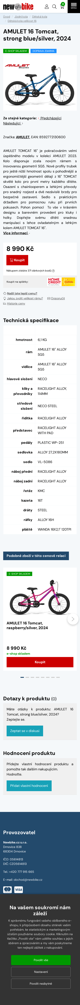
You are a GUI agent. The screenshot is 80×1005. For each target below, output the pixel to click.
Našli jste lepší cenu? (20, 293)
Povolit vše (41, 960)
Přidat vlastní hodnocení (29, 785)
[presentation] (73, 619)
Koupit (17, 260)
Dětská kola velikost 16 (22, 21)
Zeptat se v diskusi (24, 731)
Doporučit (56, 298)
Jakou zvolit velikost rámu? (23, 298)
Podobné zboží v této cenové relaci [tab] (36, 556)
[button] (54, 6)
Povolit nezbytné (41, 984)
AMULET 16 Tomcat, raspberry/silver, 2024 (27, 625)
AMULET (23, 137)
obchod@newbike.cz (28, 880)
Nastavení (41, 972)
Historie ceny (14, 303)
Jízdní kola (21, 16)
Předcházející (49, 118)
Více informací (16, 233)
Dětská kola (39, 16)
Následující (13, 123)
